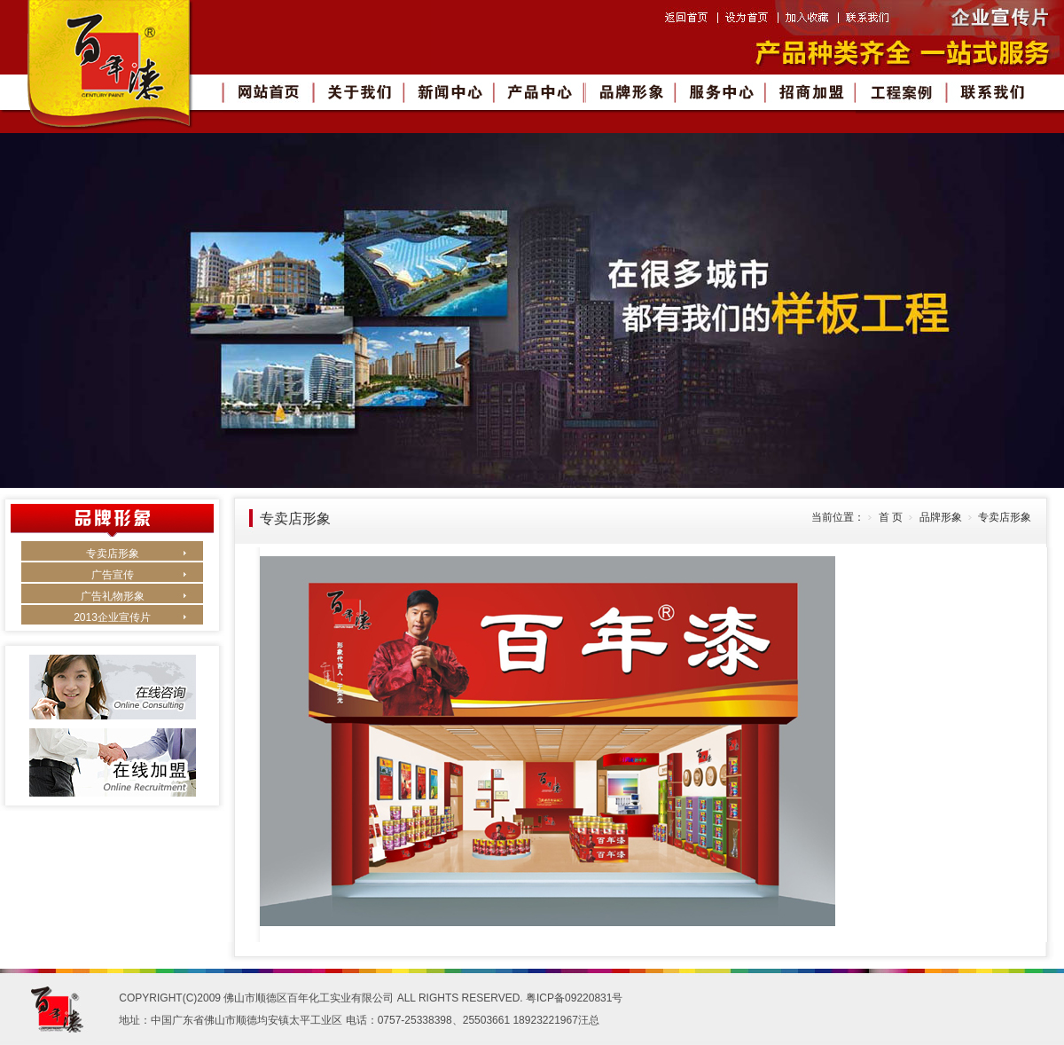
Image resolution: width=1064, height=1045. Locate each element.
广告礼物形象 (113, 596)
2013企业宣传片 (112, 617)
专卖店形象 (112, 553)
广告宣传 (112, 575)
